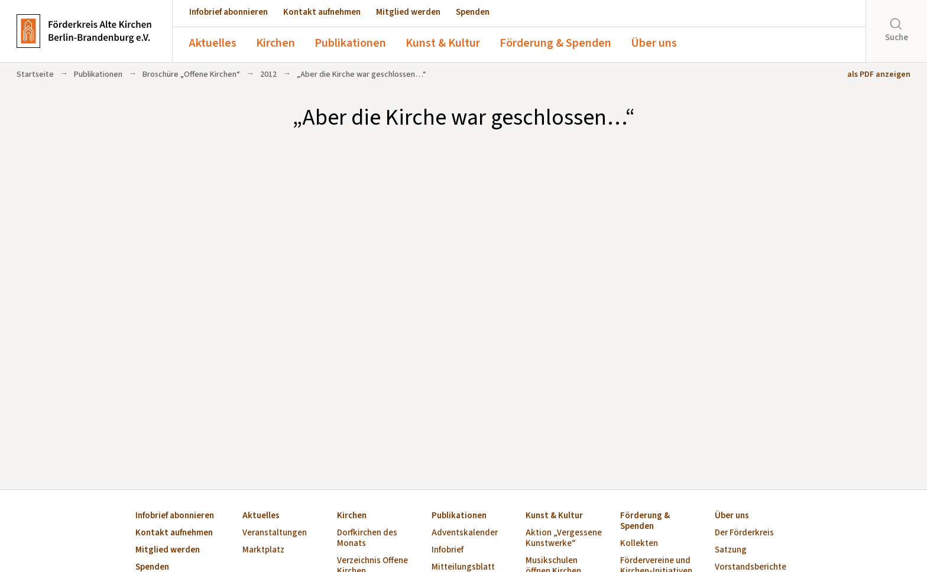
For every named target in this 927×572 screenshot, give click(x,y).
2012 (268, 74)
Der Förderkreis (744, 533)
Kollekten (639, 544)
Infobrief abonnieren (228, 12)
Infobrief (448, 550)
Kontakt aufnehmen (322, 12)
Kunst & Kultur (443, 43)
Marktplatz (263, 550)
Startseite (35, 74)
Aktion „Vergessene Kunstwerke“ (564, 539)
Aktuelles (212, 43)
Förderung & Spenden (555, 43)
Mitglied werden (408, 12)
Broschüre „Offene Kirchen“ (191, 74)
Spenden (473, 12)
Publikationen (350, 43)
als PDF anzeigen (878, 74)
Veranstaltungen (274, 533)
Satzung (731, 550)
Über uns (654, 43)
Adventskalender (465, 533)
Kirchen (275, 43)
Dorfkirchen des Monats (367, 539)
